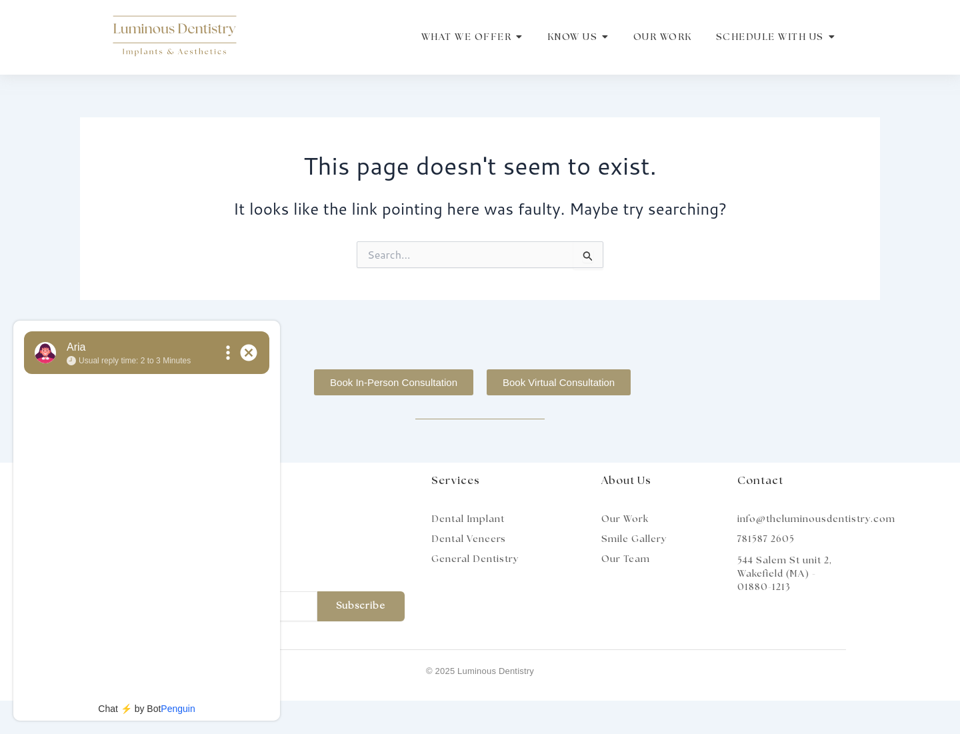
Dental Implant (468, 519)
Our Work (625, 519)
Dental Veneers (468, 539)
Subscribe (360, 606)
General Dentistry (475, 559)
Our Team (625, 559)
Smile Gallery (634, 539)
